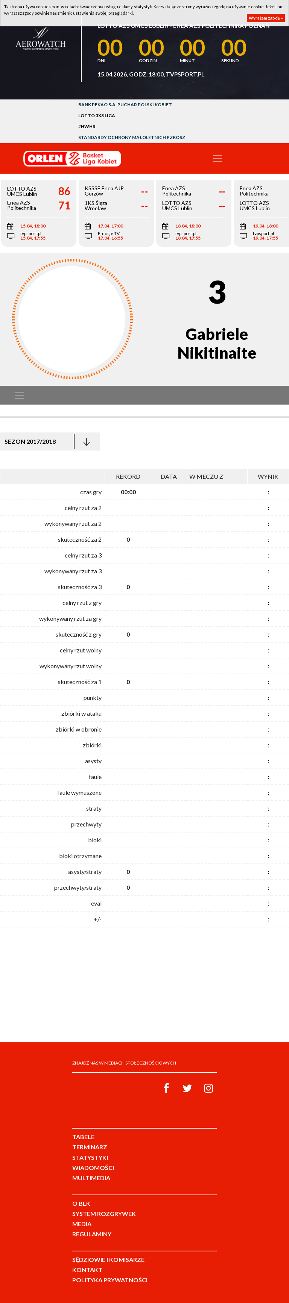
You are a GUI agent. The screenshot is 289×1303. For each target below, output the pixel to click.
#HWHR (87, 126)
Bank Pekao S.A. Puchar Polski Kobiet (125, 104)
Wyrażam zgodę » (266, 17)
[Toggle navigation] (217, 158)
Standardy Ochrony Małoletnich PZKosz (131, 137)
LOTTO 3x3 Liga (96, 115)
